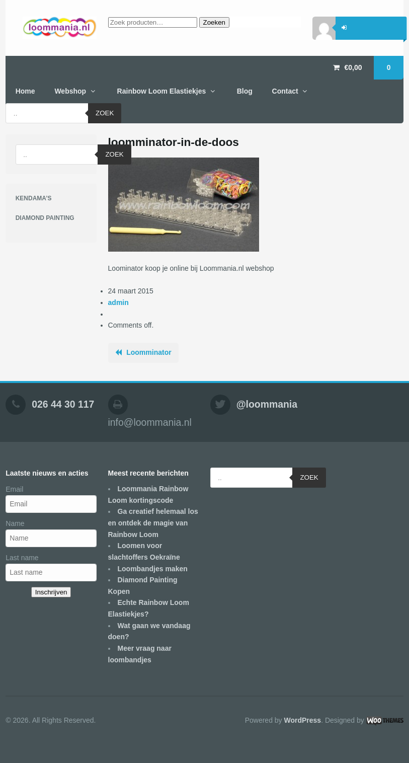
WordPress (302, 720)
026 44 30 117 (63, 404)
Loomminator (148, 352)
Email (14, 489)
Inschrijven (51, 592)
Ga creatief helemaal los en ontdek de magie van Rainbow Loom (153, 522)
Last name (22, 558)
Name (15, 523)
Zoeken (214, 22)
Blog (245, 91)
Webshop (70, 91)
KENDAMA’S (34, 198)
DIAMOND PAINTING (45, 217)
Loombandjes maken (153, 569)
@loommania (266, 404)
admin (118, 302)
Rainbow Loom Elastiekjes (161, 91)
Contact (285, 91)
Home (25, 91)
